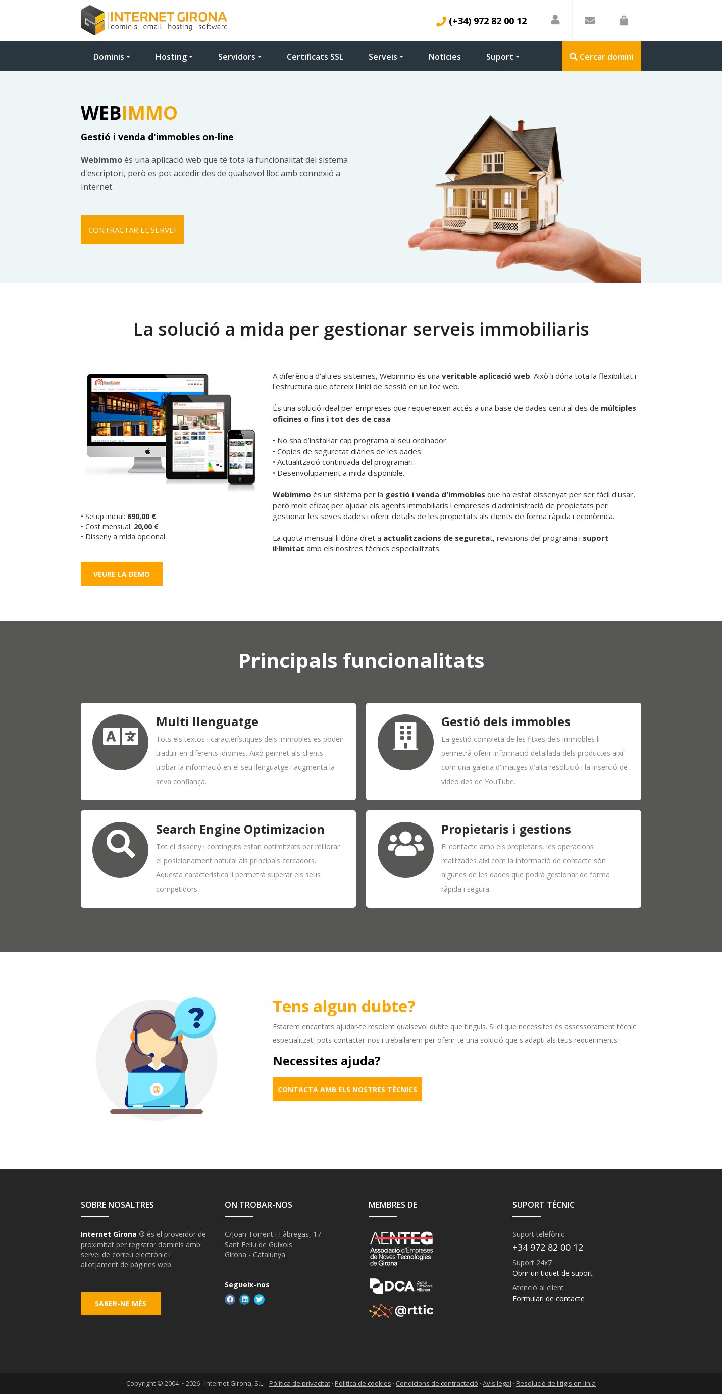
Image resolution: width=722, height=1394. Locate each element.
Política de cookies (363, 1383)
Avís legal (497, 1383)
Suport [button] (499, 56)
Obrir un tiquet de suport (552, 1272)
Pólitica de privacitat (299, 1383)
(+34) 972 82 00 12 (481, 21)
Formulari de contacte (548, 1298)
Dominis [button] (108, 56)
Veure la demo (121, 574)
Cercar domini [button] (602, 56)
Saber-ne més (121, 1305)
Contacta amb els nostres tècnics (347, 1089)
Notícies (445, 56)
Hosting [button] (171, 56)
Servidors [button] (236, 56)
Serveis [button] (383, 56)
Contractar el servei (133, 230)
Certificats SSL (315, 56)
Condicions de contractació (437, 1383)
